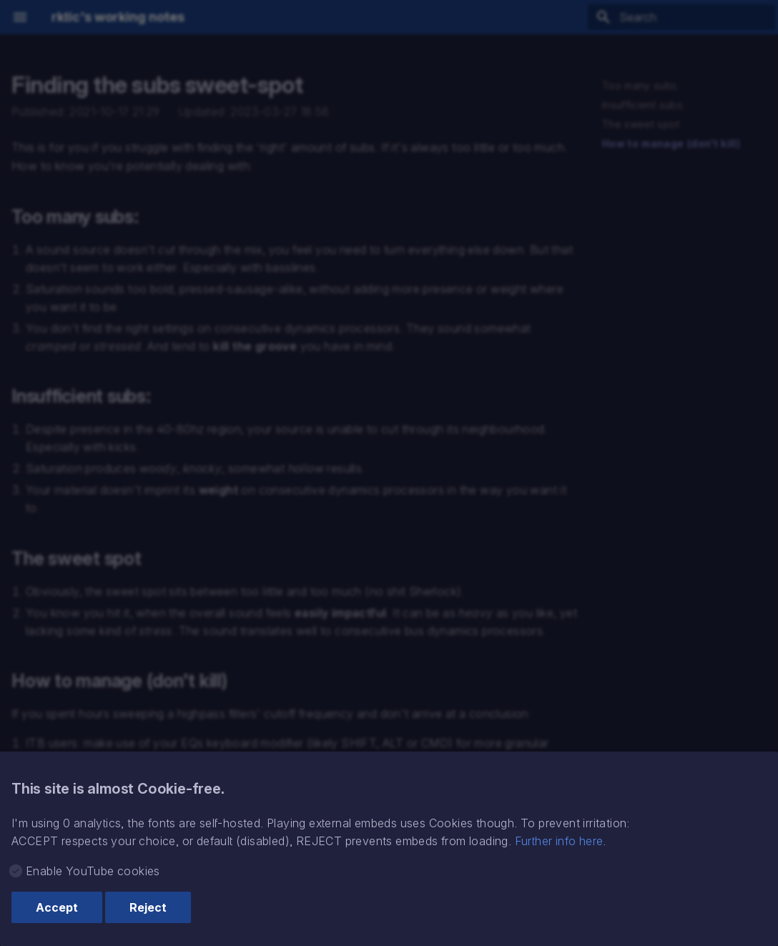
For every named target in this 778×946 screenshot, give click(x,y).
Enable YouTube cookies (93, 871)
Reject (148, 907)
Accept (57, 907)
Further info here (559, 841)
